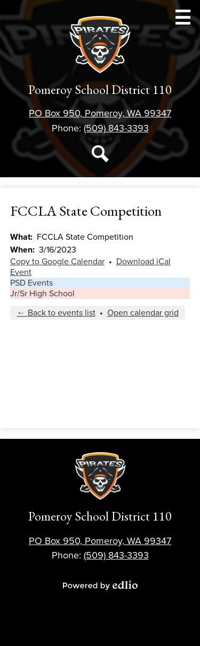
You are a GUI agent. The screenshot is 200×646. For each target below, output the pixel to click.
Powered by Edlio (100, 585)
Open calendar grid (143, 313)
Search (100, 156)
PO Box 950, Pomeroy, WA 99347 (100, 113)
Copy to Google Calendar (57, 261)
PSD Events (31, 283)
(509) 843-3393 (116, 128)
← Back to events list (56, 313)
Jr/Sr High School (42, 293)
